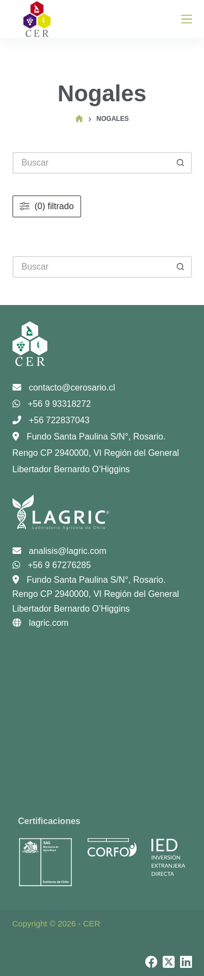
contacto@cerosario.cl (64, 387)
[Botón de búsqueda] (181, 267)
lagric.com (41, 622)
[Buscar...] (91, 267)
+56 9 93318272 (52, 403)
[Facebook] (151, 962)
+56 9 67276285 (52, 565)
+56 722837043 (51, 420)
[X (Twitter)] (169, 962)
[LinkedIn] (186, 962)
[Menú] (186, 19)
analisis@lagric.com (60, 551)
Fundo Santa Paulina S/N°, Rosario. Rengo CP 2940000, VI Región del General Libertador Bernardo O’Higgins (96, 453)
